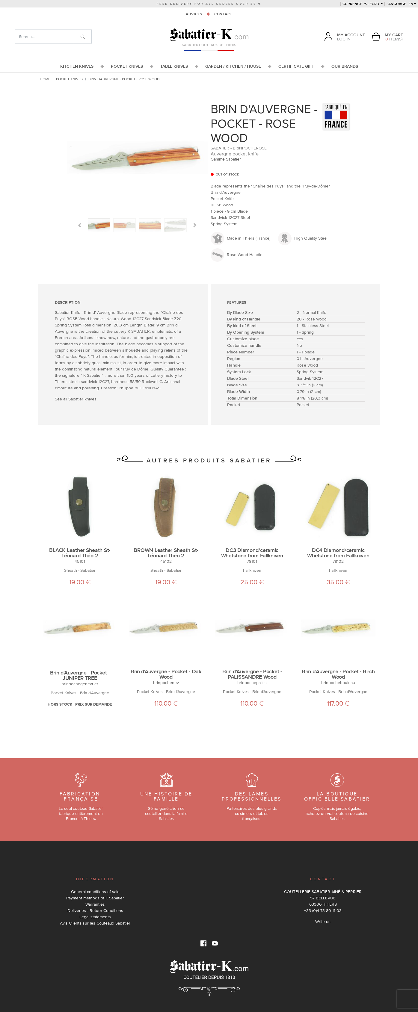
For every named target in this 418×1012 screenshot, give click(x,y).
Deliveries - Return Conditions (95, 910)
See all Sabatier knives (75, 399)
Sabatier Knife (67, 312)
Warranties (95, 904)
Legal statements (95, 916)
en (400, 4)
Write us (323, 921)
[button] (79, 225)
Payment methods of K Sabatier (95, 897)
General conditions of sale (95, 891)
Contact (223, 14)
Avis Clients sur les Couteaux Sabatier (95, 923)
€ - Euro (361, 4)
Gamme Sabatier (226, 159)
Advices (194, 14)
